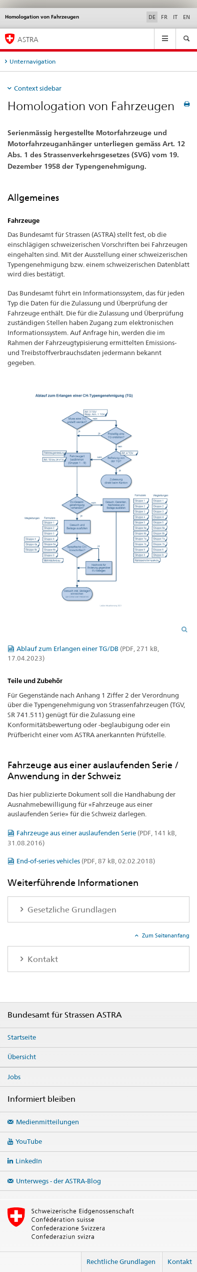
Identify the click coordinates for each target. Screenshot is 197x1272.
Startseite (22, 1037)
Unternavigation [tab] (33, 61)
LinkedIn (29, 1161)
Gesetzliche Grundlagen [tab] (71, 909)
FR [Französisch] (164, 17)
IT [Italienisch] (175, 17)
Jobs (14, 1077)
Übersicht (22, 1057)
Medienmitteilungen (47, 1122)
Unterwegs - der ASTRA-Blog (58, 1181)
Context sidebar (38, 88)
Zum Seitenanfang (165, 935)
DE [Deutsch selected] (152, 17)
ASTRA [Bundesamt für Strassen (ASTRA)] (28, 39)
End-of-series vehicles (85, 861)
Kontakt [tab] (42, 959)
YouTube (29, 1141)
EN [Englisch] (186, 17)
